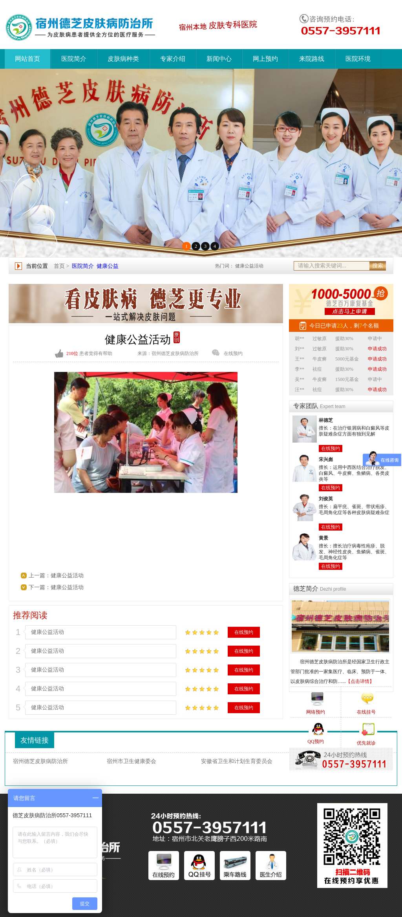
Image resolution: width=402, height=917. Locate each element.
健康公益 (108, 266)
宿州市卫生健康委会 (131, 761)
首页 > (61, 266)
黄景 (323, 538)
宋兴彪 (326, 459)
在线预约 (233, 353)
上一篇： (40, 575)
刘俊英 (326, 499)
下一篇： (40, 587)
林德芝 (326, 420)
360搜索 (304, 761)
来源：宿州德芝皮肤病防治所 (168, 353)
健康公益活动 (249, 266)
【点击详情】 (360, 681)
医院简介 (83, 266)
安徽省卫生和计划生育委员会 (236, 761)
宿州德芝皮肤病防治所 (40, 761)
